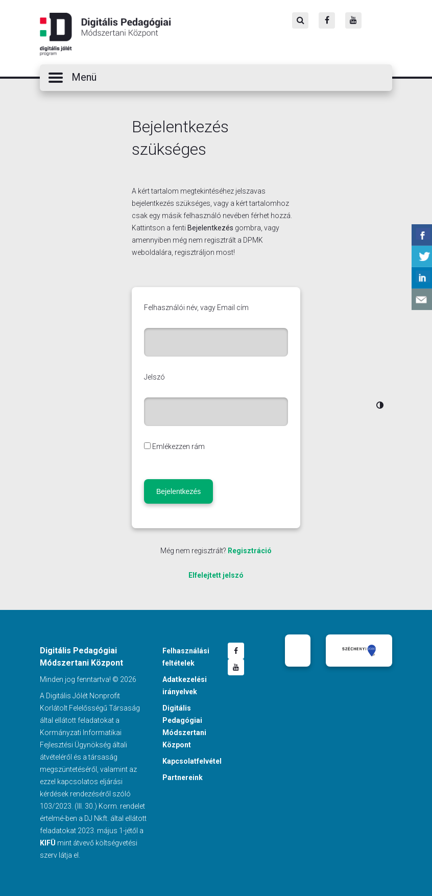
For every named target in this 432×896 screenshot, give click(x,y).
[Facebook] (327, 20)
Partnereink (182, 777)
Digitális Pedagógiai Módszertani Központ (105, 34)
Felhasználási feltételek (185, 657)
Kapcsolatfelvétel (192, 761)
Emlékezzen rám (178, 446)
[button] (216, 77)
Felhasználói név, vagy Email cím (196, 307)
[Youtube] (353, 20)
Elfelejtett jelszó (216, 575)
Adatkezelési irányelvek (184, 685)
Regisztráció (250, 551)
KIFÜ (48, 843)
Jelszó (154, 377)
